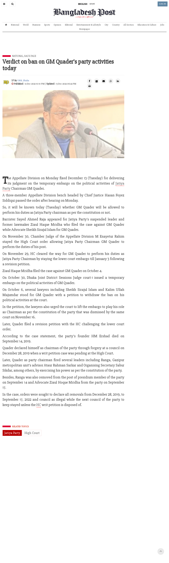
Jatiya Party (12, 433)
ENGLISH (82, 4)
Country (116, 24)
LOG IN (162, 4)
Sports (47, 24)
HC (38, 405)
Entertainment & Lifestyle (88, 24)
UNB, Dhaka (23, 80)
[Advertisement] (84, 46)
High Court (32, 433)
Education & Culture (146, 24)
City (106, 24)
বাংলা (92, 4)
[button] (4, 4)
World (26, 24)
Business (36, 24)
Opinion (57, 24)
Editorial (69, 24)
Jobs (162, 24)
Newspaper (84, 29)
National (15, 24)
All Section (128, 24)
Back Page (30, 56)
